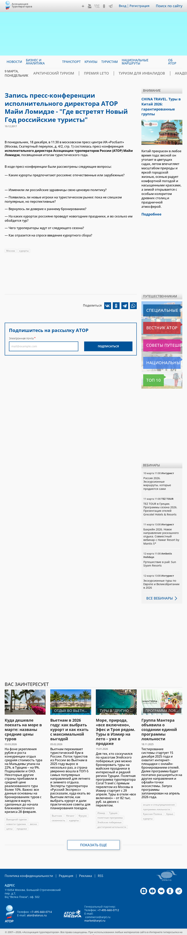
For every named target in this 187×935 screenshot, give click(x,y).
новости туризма (16, 820)
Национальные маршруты (163, 359)
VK (99, 6)
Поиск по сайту (170, 6)
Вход (125, 6)
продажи (22, 825)
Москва (10, 250)
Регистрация (142, 6)
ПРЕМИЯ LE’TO (92, 73)
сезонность (58, 816)
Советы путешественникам (163, 341)
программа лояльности (156, 805)
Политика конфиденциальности (26, 872)
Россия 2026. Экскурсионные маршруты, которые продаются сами (157, 480)
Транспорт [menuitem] (71, 62)
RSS (91, 872)
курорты (24, 250)
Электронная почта (21, 338)
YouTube (92, 6)
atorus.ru (85, 931)
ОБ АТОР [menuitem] (172, 61)
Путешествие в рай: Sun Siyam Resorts (159, 560)
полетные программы (110, 814)
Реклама (77, 872)
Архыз (169, 810)
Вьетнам (57, 812)
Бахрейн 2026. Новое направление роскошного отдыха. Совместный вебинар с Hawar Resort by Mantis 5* (161, 533)
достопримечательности (111, 823)
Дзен (86, 6)
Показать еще (94, 841)
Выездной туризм (16, 815)
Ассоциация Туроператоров (22, 5)
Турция (113, 809)
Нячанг (70, 812)
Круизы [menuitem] (91, 62)
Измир (101, 809)
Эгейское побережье (109, 818)
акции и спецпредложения (159, 801)
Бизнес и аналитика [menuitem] (35, 61)
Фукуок (83, 812)
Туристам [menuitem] (109, 62)
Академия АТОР (169, 73)
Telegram (113, 6)
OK (107, 6)
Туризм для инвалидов (130, 73)
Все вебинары (158, 595)
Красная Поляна (152, 810)
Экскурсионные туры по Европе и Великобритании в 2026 (161, 580)
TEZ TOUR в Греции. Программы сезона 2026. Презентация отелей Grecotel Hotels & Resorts (160, 505)
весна (33, 820)
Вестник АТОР (154, 324)
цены (9, 825)
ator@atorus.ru (37, 911)
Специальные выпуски (161, 306)
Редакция (59, 872)
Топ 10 (149, 376)
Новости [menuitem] (14, 62)
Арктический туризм (57, 73)
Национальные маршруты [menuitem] (135, 61)
